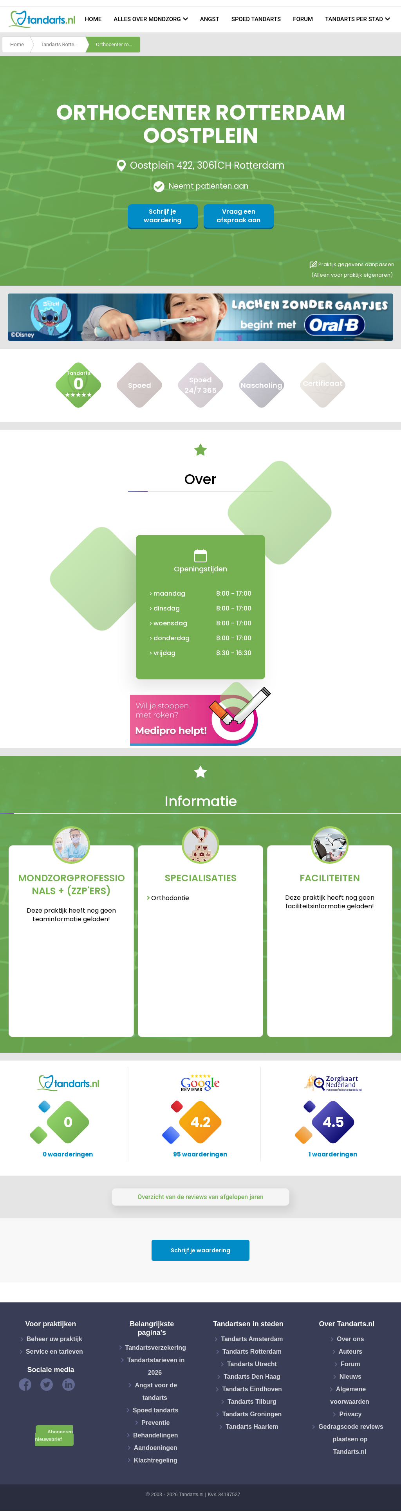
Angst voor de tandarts (156, 1391)
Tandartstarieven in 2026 (155, 1366)
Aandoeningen (155, 1447)
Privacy (350, 1414)
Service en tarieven (54, 1351)
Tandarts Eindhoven (252, 1389)
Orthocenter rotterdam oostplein (118, 44)
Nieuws (350, 1376)
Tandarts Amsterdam (252, 1339)
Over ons (350, 1339)
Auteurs (350, 1351)
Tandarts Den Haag (252, 1376)
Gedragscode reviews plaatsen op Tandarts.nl (350, 1439)
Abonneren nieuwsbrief (54, 1435)
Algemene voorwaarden (349, 1395)
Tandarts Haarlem (252, 1426)
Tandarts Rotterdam (63, 44)
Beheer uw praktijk (54, 1339)
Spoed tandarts (256, 19)
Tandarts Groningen (252, 1414)
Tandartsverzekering (155, 1347)
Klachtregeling (155, 1460)
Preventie (155, 1422)
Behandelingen (155, 1435)
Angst (209, 19)
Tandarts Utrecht (252, 1364)
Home (93, 19)
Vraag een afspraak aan (238, 216)
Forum (303, 19)
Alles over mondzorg (147, 19)
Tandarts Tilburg (252, 1401)
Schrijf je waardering (162, 216)
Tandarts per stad (354, 19)
